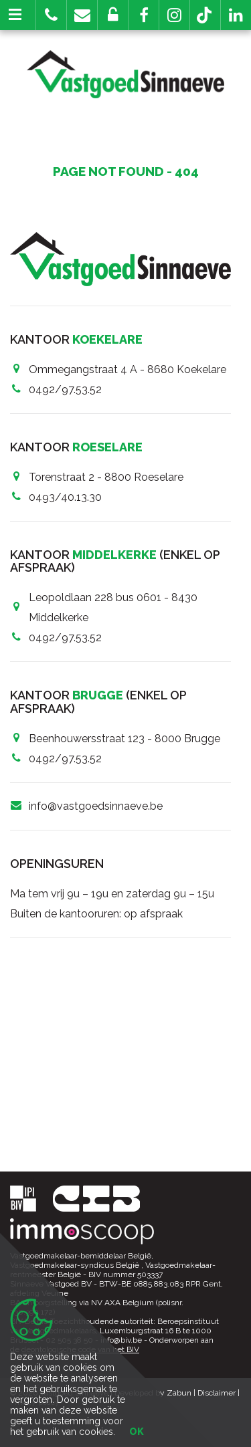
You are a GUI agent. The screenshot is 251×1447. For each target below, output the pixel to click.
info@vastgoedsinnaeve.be (96, 806)
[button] (144, 15)
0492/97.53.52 (65, 389)
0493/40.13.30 (65, 497)
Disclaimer (216, 1393)
